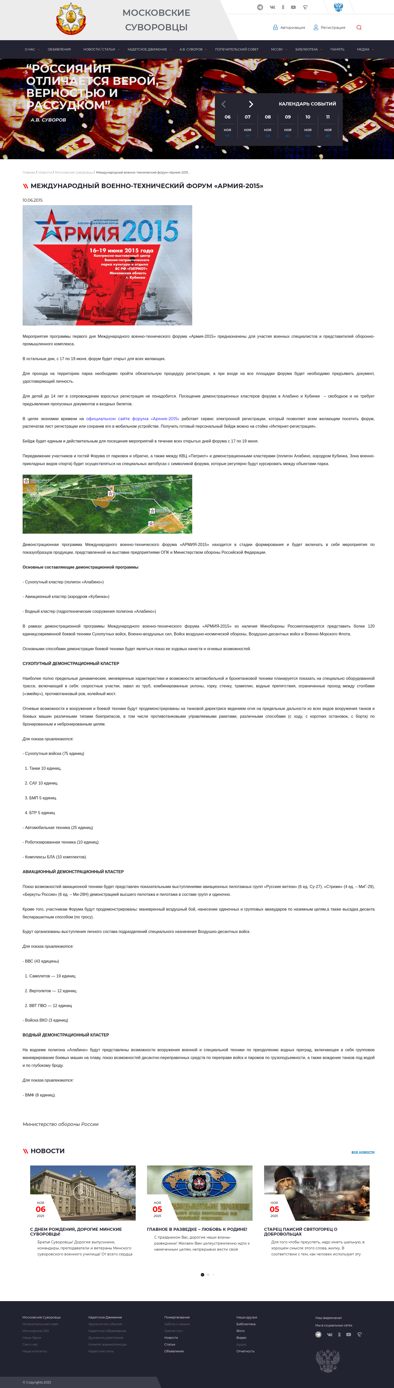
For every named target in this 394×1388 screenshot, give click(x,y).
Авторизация (292, 27)
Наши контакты (34, 1351)
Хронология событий (105, 1324)
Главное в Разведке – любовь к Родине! (197, 1229)
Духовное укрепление (105, 1337)
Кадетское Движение (105, 1317)
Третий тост (173, 1331)
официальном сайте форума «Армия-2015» (132, 418)
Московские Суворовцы (156, 20)
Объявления (59, 49)
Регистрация (333, 27)
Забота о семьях (177, 1324)
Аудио (241, 1344)
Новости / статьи (99, 49)
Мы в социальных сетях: (334, 1325)
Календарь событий (307, 103)
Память (337, 49)
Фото (240, 1331)
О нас (30, 49)
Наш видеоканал (328, 1318)
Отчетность (245, 1351)
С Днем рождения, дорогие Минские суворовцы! (76, 1232)
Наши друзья (246, 1317)
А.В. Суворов (191, 49)
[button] (197, 147)
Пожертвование (177, 1317)
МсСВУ (277, 49)
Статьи (169, 1344)
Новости (171, 1337)
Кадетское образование (107, 1331)
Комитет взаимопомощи (107, 1344)
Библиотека (307, 49)
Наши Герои (31, 1337)
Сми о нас (30, 1344)
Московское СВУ (35, 1331)
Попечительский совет (237, 49)
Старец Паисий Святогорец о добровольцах (300, 1232)
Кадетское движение (147, 49)
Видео (241, 1337)
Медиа (363, 49)
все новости (363, 1152)
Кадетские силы (101, 1351)
